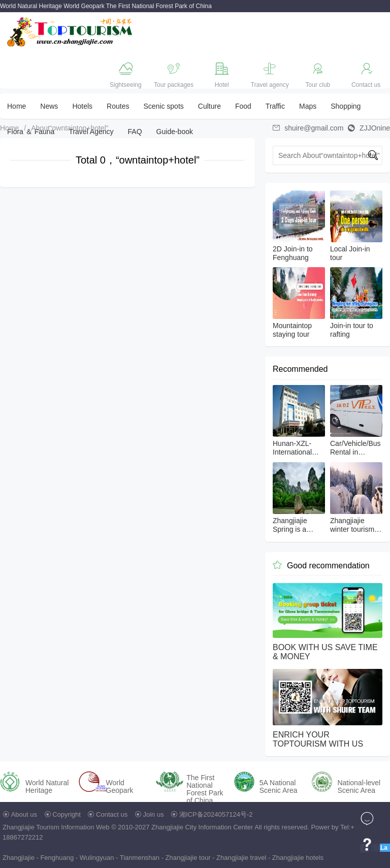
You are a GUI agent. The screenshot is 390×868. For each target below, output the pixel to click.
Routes (118, 106)
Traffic (275, 106)
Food (243, 106)
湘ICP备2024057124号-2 (216, 814)
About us (24, 814)
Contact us (111, 814)
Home (16, 106)
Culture (209, 106)
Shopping (346, 106)
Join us (153, 814)
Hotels (82, 106)
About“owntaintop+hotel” (69, 128)
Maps (307, 106)
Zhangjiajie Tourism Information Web (56, 827)
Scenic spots (163, 106)
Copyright (66, 814)
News (49, 106)
